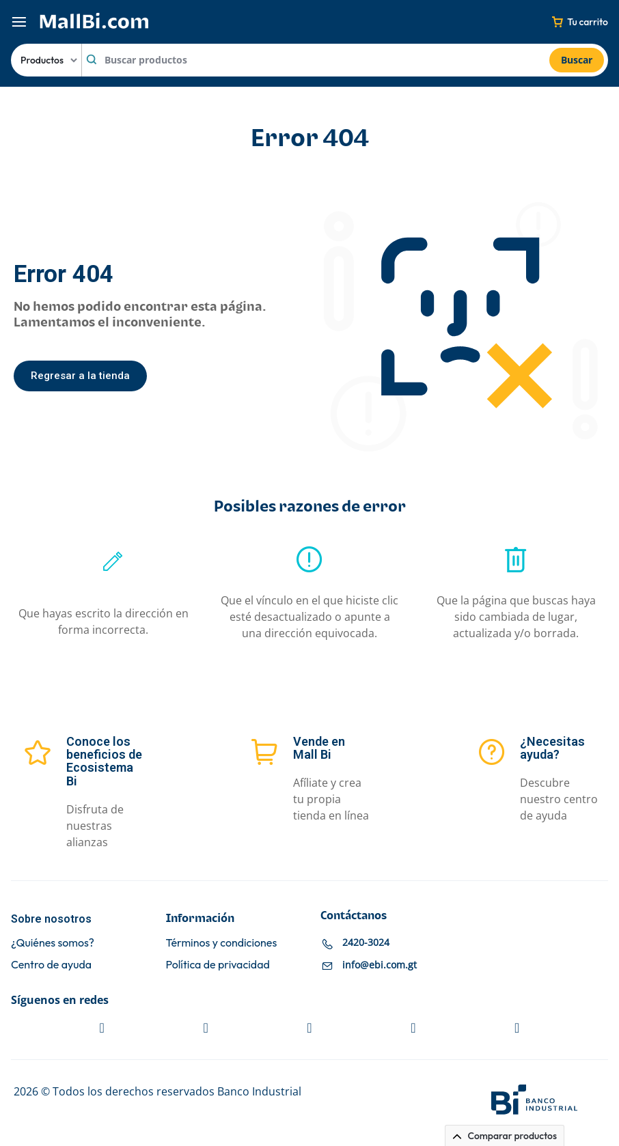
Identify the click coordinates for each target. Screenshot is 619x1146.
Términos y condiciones (221, 942)
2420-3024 (365, 942)
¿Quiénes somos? (52, 942)
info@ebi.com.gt (379, 964)
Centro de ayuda (51, 964)
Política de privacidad (218, 964)
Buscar (576, 59)
